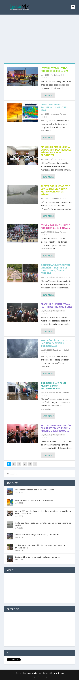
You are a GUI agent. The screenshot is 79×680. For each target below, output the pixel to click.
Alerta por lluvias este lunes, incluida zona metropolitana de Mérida (55, 190)
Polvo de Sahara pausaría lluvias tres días (54, 107)
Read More (48, 95)
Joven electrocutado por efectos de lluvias (55, 69)
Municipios (56, 311)
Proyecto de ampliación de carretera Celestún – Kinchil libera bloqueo (56, 428)
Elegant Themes (34, 673)
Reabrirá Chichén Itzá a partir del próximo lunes (56, 305)
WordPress (59, 673)
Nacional (55, 232)
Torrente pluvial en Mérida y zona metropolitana (53, 386)
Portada (59, 75)
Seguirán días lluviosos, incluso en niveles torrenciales (56, 343)
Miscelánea (55, 114)
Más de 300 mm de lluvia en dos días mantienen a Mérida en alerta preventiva (56, 151)
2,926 (29, 466)
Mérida (53, 159)
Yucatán (54, 198)
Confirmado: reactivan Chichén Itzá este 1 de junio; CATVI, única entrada (55, 269)
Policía (53, 75)
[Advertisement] (39, 34)
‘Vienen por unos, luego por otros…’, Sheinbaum (56, 226)
